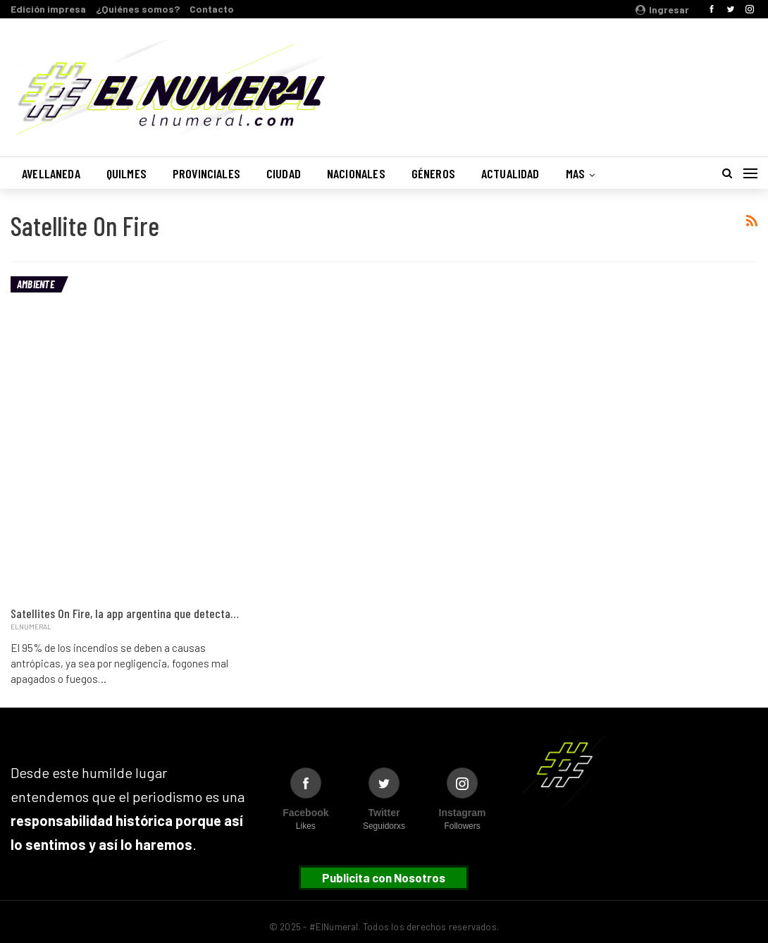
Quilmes (126, 173)
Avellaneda (51, 173)
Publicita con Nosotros (383, 877)
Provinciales (206, 173)
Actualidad (510, 173)
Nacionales (356, 173)
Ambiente (35, 284)
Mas (576, 173)
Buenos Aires (577, 79)
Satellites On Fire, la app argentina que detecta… (125, 613)
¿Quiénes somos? (138, 9)
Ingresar (662, 10)
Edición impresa (48, 9)
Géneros (433, 173)
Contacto (212, 9)
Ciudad (283, 173)
